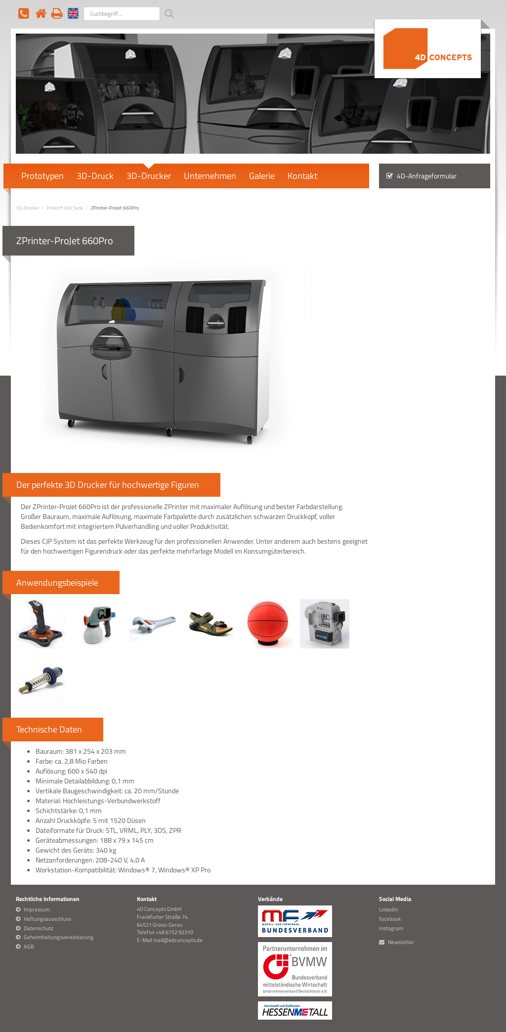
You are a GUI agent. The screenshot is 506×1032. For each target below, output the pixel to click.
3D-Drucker (148, 174)
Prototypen (42, 174)
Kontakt (302, 174)
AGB (29, 946)
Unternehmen (210, 174)
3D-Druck (95, 174)
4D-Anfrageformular (421, 176)
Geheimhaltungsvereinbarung (58, 937)
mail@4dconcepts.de (178, 940)
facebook (390, 919)
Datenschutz (38, 928)
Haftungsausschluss (47, 919)
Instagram (391, 928)
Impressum (37, 909)
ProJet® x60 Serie (65, 208)
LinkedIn (388, 909)
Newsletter (401, 942)
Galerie (262, 174)
